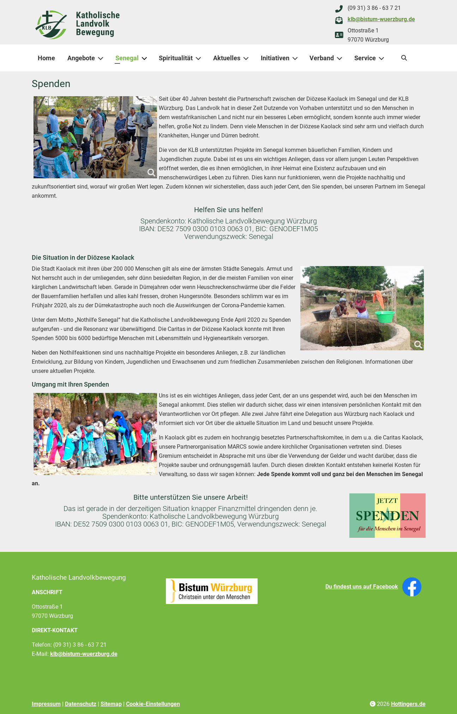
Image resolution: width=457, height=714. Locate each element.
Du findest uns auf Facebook (361, 586)
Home (46, 58)
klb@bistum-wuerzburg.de (381, 19)
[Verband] (341, 58)
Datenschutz (80, 704)
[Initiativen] (296, 58)
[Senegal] (146, 58)
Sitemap (111, 704)
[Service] (383, 58)
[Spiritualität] (200, 58)
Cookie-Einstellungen (153, 704)
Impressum (46, 704)
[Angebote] (102, 58)
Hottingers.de (408, 704)
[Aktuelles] (247, 58)
